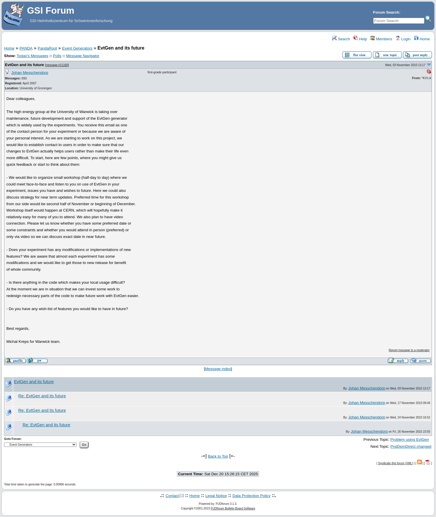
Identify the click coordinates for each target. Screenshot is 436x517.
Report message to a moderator (409, 350)
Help (360, 39)
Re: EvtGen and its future (42, 396)
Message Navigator (82, 56)
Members (381, 39)
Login (403, 39)
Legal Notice (216, 496)
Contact (172, 496)
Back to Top (218, 456)
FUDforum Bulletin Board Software (233, 508)
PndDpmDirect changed (410, 446)
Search (341, 39)
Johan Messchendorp (29, 72)
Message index (218, 369)
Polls (57, 56)
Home (422, 39)
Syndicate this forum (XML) (395, 463)
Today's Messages (32, 56)
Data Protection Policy (251, 496)
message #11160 (57, 65)
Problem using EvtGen (409, 439)
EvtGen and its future (24, 65)
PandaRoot (47, 48)
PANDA (25, 48)
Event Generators (77, 48)
